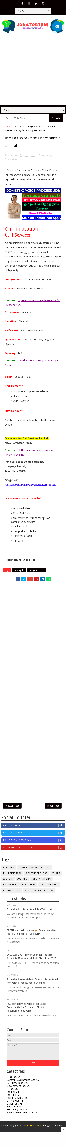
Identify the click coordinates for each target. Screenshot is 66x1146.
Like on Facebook (34, 829)
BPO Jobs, (47, 155)
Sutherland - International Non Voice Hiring (31, 914)
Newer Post (12, 807)
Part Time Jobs (49, 888)
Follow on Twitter (34, 837)
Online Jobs (10, 888)
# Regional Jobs (36, 570)
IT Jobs (12, 1094)
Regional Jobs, (12, 159)
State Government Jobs (39, 894)
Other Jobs (29, 888)
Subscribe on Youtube (34, 852)
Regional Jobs (35, 126)
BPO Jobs (19, 126)
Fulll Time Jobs (12, 877)
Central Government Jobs (35, 871)
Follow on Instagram (34, 844)
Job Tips (22, 883)
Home (8, 126)
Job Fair (8, 883)
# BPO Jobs (19, 570)
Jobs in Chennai (41, 883)
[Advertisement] (33, 71)
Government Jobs (37, 877)
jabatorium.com (32, 1131)
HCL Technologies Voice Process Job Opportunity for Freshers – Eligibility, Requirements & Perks (27, 1012)
